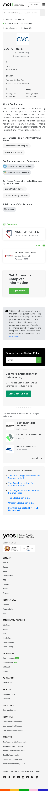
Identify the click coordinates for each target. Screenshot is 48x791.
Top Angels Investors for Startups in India (21, 484)
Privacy (6, 593)
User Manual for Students (12, 726)
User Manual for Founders (12, 722)
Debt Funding (8, 647)
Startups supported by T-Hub (14, 764)
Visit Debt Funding (18, 394)
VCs (4, 634)
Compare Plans (9, 694)
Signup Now (19, 291)
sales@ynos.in (15, 336)
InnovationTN (8, 662)
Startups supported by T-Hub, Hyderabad (23, 509)
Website (11, 209)
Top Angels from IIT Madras (13, 746)
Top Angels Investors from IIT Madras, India (23, 491)
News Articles (8, 609)
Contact (6, 584)
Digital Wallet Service (14, 189)
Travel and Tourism (13, 152)
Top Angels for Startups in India (14, 742)
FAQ (4, 580)
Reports (6, 605)
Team (5, 571)
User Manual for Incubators (13, 730)
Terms (5, 589)
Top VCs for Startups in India (13, 751)
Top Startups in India (19, 498)
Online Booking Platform (16, 195)
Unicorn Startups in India (21, 503)
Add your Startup (9, 710)
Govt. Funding (8, 642)
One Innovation (9, 658)
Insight (5, 671)
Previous (12, 224)
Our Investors (8, 576)
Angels (19, 19)
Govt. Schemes (10, 28)
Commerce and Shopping (16, 146)
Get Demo (34, 5)
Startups (7, 19)
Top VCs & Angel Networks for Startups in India (24, 476)
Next (38, 245)
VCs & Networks (10, 24)
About (5, 563)
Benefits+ (6, 699)
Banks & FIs (26, 28)
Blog (5, 613)
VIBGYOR (6, 667)
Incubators (26, 24)
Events (5, 567)
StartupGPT (7, 683)
